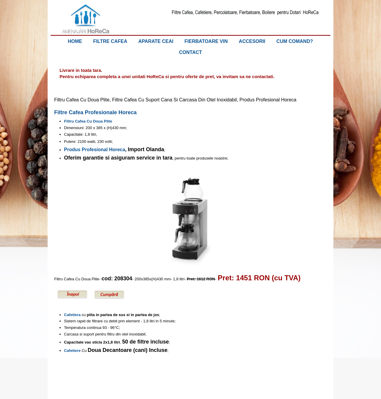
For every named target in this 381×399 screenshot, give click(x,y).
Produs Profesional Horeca (94, 149)
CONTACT (190, 52)
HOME (75, 41)
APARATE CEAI (156, 41)
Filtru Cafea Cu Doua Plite (88, 121)
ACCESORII (252, 41)
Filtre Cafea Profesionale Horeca (95, 112)
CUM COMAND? (295, 41)
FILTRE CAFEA (110, 41)
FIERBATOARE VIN (206, 41)
